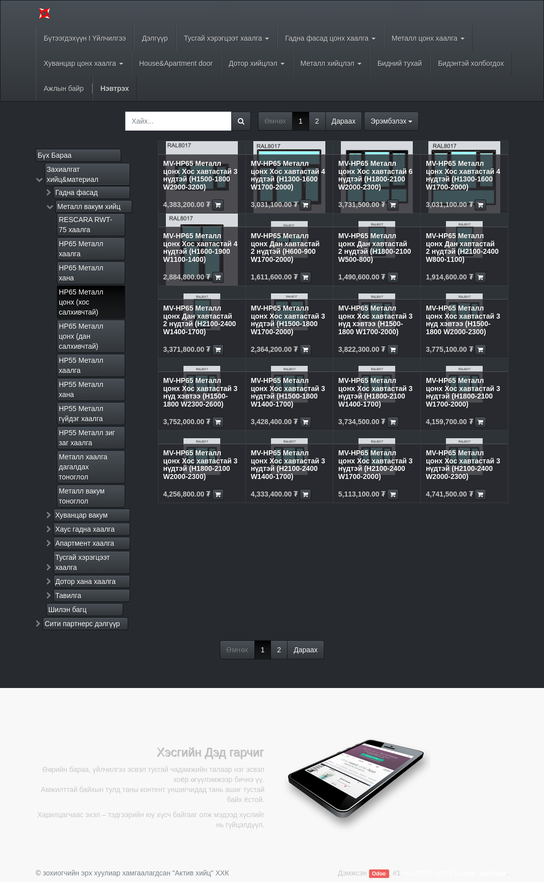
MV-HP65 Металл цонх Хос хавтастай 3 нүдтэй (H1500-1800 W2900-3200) (200, 174)
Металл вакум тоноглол (82, 496)
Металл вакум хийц (89, 207)
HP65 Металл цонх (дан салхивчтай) (81, 336)
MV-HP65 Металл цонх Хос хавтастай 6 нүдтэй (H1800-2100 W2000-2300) (375, 174)
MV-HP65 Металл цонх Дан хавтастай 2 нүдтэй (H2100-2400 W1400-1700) (199, 319)
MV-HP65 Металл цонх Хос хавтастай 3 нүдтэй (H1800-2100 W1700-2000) (463, 392)
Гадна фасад (76, 192)
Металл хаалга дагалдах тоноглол (83, 467)
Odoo (379, 873)
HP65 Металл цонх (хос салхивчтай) (81, 302)
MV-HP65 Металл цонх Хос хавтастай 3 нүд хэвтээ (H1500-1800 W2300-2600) (200, 392)
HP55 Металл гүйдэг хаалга (81, 414)
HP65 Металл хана (81, 273)
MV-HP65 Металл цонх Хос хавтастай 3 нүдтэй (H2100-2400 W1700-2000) (375, 464)
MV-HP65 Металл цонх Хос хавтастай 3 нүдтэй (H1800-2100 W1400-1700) (375, 392)
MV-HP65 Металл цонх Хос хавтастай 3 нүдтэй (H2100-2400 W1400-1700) (288, 464)
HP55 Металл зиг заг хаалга (87, 438)
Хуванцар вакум (81, 515)
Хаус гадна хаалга (85, 529)
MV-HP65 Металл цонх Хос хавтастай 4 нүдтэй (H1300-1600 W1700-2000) (288, 174)
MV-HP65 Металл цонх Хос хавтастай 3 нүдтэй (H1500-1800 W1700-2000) (288, 319)
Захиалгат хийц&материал (73, 174)
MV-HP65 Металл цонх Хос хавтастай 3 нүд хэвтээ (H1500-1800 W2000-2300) (463, 319)
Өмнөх (275, 121)
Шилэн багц (67, 610)
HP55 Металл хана (81, 389)
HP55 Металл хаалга (81, 365)
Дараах (344, 121)
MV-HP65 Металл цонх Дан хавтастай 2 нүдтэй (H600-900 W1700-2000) (285, 247)
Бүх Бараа (54, 155)
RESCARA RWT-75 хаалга (85, 225)
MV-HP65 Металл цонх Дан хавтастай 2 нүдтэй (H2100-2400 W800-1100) (462, 247)
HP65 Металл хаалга (81, 249)
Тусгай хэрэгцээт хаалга (82, 562)
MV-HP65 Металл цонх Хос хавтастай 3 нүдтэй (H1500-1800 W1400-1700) (288, 392)
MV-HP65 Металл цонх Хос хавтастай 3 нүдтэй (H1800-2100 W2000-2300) (200, 464)
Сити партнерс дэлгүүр (82, 624)
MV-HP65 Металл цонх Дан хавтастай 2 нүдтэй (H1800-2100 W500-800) (374, 247)
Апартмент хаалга (84, 543)
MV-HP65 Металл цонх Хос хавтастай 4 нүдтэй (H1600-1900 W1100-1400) (200, 247)
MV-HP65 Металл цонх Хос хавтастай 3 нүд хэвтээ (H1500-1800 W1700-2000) (375, 319)
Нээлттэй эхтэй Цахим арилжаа (454, 873)
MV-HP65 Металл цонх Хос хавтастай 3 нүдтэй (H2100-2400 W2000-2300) (463, 464)
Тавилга (68, 596)
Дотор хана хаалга (85, 581)
